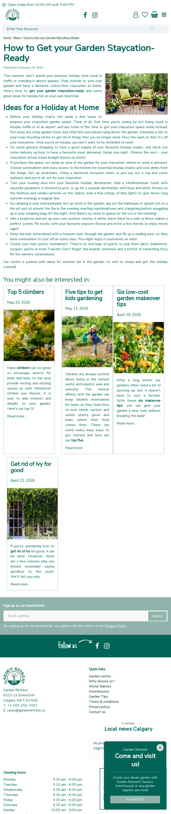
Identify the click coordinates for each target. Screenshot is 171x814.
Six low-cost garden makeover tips (138, 298)
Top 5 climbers (25, 292)
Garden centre (100, 676)
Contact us (97, 711)
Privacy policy (99, 706)
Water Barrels (100, 686)
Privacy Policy (115, 625)
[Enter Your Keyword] (68, 29)
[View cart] (155, 13)
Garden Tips (98, 696)
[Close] (160, 747)
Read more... (16, 416)
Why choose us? (102, 681)
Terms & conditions (104, 701)
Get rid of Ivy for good (30, 467)
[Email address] (85, 615)
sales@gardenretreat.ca (26, 710)
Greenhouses (99, 691)
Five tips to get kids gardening (84, 295)
